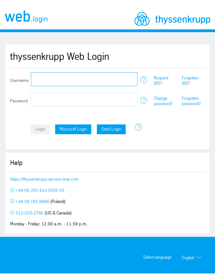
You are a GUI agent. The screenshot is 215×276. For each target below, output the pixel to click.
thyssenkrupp (172, 19)
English (188, 258)
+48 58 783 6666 (30, 202)
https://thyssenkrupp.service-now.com (44, 179)
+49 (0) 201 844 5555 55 (37, 190)
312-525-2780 (27, 213)
